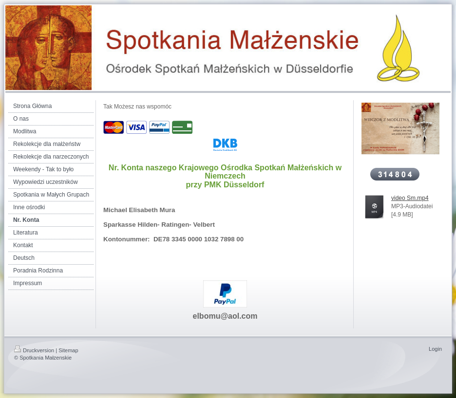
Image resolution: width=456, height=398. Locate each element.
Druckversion (34, 350)
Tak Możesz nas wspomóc (137, 106)
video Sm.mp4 (410, 198)
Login (435, 349)
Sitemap (68, 350)
